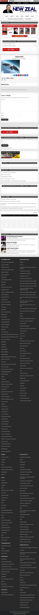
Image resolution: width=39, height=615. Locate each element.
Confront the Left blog (5, 302)
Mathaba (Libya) (4, 592)
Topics (22, 16)
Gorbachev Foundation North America (27, 318)
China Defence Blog (5, 297)
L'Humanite (3, 576)
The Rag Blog (22, 390)
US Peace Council (23, 393)
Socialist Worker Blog (5, 527)
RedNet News (22, 582)
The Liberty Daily (4, 409)
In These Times (23, 323)
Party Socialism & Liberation (25, 353)
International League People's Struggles (28, 562)
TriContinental (23, 592)
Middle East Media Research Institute (8, 356)
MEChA (21, 338)
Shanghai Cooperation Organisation (27, 536)
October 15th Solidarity (6, 520)
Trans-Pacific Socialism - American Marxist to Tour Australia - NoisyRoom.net (16, 206)
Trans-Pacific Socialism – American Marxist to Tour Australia (13, 180)
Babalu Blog (3, 282)
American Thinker (5, 272)
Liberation (3, 507)
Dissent (21, 316)
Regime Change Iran (5, 381)
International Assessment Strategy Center (9, 334)
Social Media (25, 3)
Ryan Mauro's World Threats (7, 391)
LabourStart (22, 570)
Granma (2, 548)
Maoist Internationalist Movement (27, 572)
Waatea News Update (5, 537)
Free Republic (4, 317)
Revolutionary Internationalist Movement (28, 585)
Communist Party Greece (6, 566)
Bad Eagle (3, 284)
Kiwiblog (3, 462)
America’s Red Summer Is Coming (8, 178)
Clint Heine (3, 459)
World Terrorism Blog (5, 446)
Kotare (2, 502)
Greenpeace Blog (4, 495)
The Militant (22, 383)
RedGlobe (22, 580)
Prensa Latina (4, 553)
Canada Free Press (5, 289)
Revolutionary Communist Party (26, 368)
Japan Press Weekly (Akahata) (26, 500)
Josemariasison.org (24, 505)
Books (14, 3)
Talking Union (22, 378)
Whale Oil (3, 474)
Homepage (3, 199)
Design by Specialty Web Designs (19, 613)
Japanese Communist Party (25, 503)
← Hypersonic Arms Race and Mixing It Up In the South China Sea (13, 89)
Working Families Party (24, 398)
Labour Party (4, 505)
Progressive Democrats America (26, 360)
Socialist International (24, 587)
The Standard (4, 532)
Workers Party (4, 540)
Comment (3, 99)
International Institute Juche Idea (26, 493)
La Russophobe (4, 349)
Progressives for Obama (25, 363)
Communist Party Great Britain (7, 564)
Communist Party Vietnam (25, 483)
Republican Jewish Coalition (7, 384)
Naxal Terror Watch (5, 359)
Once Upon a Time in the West (7, 369)
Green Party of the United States (26, 321)
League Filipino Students (25, 514)
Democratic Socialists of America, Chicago (28, 285)
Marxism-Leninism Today (25, 575)
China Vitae (22, 467)
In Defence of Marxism (24, 556)
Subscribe (19, 3)
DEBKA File (3, 309)
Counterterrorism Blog (6, 304)
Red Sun (21, 577)
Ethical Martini (4, 482)
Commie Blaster (4, 299)
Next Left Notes (23, 350)
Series (32, 16)
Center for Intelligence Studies (7, 292)
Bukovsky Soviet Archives (6, 287)
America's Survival (5, 267)
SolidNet (21, 590)
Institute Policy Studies (24, 326)
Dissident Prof (4, 314)
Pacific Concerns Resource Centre (27, 524)
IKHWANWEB (23, 490)
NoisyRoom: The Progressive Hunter (8, 364)
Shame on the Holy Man (6, 174)
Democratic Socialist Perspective (26, 485)
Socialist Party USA (24, 373)
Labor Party (22, 333)
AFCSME (21, 262)
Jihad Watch (3, 341)
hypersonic (19, 57)
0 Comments (15, 237)
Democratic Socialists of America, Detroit (28, 292)
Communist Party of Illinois (25, 273)
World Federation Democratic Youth (27, 597)
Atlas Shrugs (3, 277)
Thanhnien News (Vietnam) (25, 539)
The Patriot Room (4, 414)
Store (17, 16)
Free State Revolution (5, 319)
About (6, 16)
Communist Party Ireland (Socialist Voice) (9, 569)
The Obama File (4, 411)
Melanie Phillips (4, 351)
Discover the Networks (6, 312)
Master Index (28, 19)
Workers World (23, 395)
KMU (21, 508)
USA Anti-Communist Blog (6, 436)
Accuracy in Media (5, 264)
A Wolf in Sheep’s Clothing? (6, 176)
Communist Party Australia (25, 469)
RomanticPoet (4, 389)
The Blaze (3, 404)
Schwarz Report (4, 394)
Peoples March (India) (24, 529)
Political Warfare (4, 374)
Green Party (3, 492)
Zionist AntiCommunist (5, 451)
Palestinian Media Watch (6, 371)
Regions (27, 16)
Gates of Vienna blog (5, 324)
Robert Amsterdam (5, 386)
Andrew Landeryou (5, 274)
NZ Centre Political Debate (6, 467)
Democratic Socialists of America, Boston (28, 283)
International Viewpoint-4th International (28, 567)
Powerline (3, 379)
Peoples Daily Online (24, 526)
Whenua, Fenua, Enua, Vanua (25, 541)
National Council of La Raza (25, 343)
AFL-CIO (21, 264)
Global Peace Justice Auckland (7, 490)
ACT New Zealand (4, 457)
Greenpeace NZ (4, 497)
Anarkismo (22, 550)
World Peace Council (24, 602)
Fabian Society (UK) (5, 571)
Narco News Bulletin (5, 550)
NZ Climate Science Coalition (7, 469)
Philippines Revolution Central (26, 531)
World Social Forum (24, 604)
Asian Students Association (25, 457)
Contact (12, 16)
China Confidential (5, 294)
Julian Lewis (3, 346)
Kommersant (4, 574)
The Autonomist (4, 401)
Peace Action (22, 355)
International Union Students (25, 565)
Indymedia (3, 500)
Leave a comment (23, 58)
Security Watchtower (5, 396)
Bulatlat (21, 459)
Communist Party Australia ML (26, 472)
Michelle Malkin (4, 354)
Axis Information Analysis (6, 279)
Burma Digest (22, 462)
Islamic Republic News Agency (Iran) (27, 498)
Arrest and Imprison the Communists (8, 172)
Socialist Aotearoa (5, 525)
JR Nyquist (3, 344)
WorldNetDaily (4, 448)
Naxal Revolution (23, 521)
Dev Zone (3, 480)
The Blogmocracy (4, 406)
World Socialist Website (24, 607)
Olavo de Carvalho (5, 366)
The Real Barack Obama (6, 416)
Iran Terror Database (5, 339)
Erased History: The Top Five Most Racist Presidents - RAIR (13, 203)
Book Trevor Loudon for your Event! (15, 19)
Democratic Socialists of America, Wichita (28, 308)
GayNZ (2, 487)
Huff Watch (3, 329)
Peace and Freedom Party (25, 358)
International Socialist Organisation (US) (28, 328)
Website (2, 117)
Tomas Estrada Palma (5, 431)
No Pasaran (3, 361)
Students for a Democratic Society (26, 375)
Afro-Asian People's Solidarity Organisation (28, 547)
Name (2, 113)
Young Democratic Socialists (25, 400)
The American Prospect (24, 380)
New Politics (22, 348)
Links (21, 519)
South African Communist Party (7, 594)
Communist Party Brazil (6, 545)
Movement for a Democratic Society (27, 340)
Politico (2, 376)
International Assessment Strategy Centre (9, 336)
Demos (21, 313)
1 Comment (15, 243)
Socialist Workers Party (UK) (7, 586)
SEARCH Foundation (24, 534)
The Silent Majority (5, 421)
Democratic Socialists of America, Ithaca (28, 294)
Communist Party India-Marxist (26, 480)
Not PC (2, 464)
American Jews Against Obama (7, 269)
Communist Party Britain (6, 561)
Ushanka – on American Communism (8, 438)
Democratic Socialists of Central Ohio (27, 311)
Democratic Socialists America (26, 278)
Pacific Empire (4, 472)
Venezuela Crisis (4, 441)
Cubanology (3, 307)
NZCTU (2, 515)
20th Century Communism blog (7, 262)
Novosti (2, 581)
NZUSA (2, 517)
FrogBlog (3, 485)
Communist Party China (24, 474)
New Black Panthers (24, 345)
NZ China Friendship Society (7, 512)
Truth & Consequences (5, 433)
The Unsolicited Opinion (6, 426)
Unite (2, 535)
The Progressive (23, 388)
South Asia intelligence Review (7, 399)
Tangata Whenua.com (5, 530)
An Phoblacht (4, 559)
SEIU (21, 370)
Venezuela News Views (6, 443)
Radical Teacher (23, 365)
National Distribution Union (6, 510)
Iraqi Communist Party (24, 495)
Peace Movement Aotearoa (6, 522)
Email (2, 115)
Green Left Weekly (23, 488)
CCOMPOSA (22, 464)
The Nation (22, 385)
